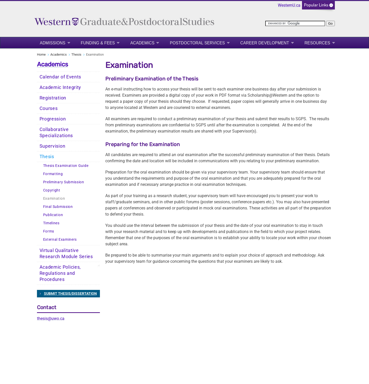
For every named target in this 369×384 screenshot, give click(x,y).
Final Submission (58, 207)
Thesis (76, 54)
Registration (53, 97)
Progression (53, 119)
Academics (142, 43)
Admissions (52, 43)
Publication (53, 215)
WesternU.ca (289, 5)
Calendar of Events (60, 76)
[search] (295, 23)
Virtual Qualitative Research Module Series (66, 253)
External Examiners (60, 239)
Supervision (52, 146)
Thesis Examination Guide (66, 166)
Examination (54, 198)
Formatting (53, 174)
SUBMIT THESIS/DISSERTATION (70, 293)
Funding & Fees (98, 43)
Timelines (51, 223)
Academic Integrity (60, 87)
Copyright (51, 190)
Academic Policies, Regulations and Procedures (60, 273)
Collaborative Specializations (56, 132)
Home (41, 54)
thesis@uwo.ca (50, 318)
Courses (49, 108)
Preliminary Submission (63, 182)
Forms (48, 231)
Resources (317, 43)
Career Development (264, 43)
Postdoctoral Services (197, 43)
